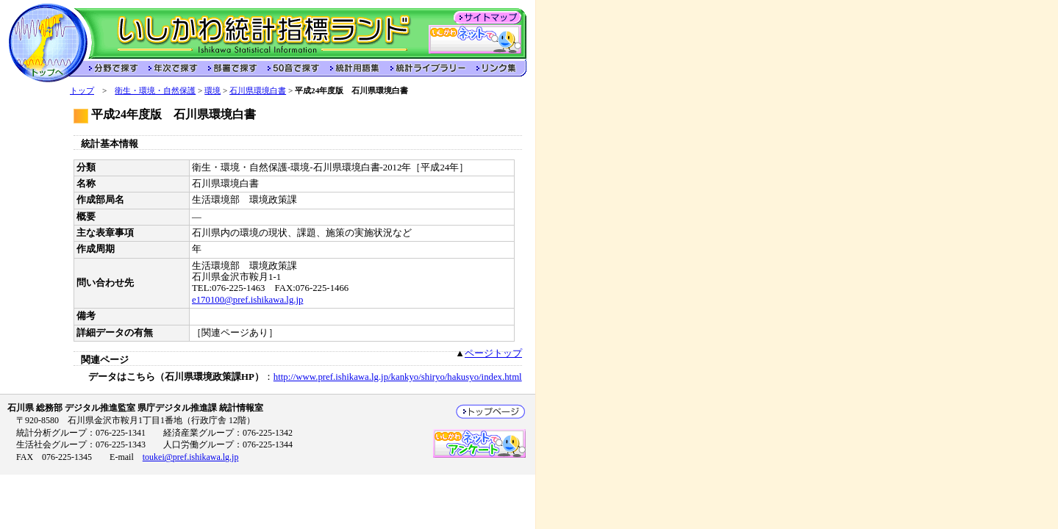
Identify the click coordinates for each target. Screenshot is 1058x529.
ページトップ (493, 353)
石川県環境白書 (257, 90)
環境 (212, 90)
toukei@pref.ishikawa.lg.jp (191, 457)
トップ (82, 90)
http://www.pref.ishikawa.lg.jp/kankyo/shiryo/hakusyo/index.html (398, 377)
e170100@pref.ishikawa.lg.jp (247, 300)
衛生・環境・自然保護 (155, 90)
